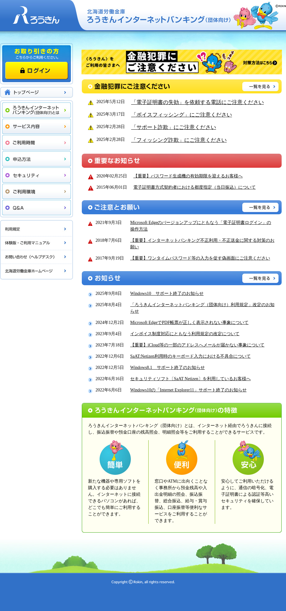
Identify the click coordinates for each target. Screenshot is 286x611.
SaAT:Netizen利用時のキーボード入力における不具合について (190, 356)
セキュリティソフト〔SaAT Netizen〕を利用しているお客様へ (190, 378)
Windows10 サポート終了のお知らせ (167, 293)
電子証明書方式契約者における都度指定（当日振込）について (194, 187)
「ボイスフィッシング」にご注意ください (181, 115)
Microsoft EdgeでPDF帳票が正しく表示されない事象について (189, 322)
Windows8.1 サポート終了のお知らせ (167, 367)
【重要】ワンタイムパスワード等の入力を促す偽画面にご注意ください (200, 258)
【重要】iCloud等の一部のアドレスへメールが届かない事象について (197, 345)
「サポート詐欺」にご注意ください (173, 127)
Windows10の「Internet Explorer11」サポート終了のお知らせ (188, 390)
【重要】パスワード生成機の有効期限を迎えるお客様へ (188, 176)
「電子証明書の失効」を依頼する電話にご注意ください (197, 102)
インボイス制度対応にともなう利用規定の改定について (184, 333)
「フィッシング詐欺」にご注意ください (179, 140)
